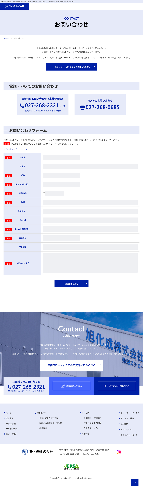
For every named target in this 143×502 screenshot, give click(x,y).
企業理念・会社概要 (92, 435)
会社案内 (85, 430)
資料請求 (123, 442)
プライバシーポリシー (129, 454)
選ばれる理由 (12, 453)
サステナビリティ (91, 446)
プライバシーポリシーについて (18, 152)
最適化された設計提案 (49, 435)
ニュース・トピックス (129, 430)
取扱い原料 (14, 447)
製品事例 (13, 441)
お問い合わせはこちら (117, 402)
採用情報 (85, 453)
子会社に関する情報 (92, 441)
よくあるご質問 (126, 436)
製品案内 (10, 436)
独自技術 (43, 446)
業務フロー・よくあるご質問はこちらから (73, 68)
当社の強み (41, 430)
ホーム (6, 38)
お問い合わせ (125, 448)
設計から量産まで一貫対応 (51, 441)
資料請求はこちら (71, 402)
